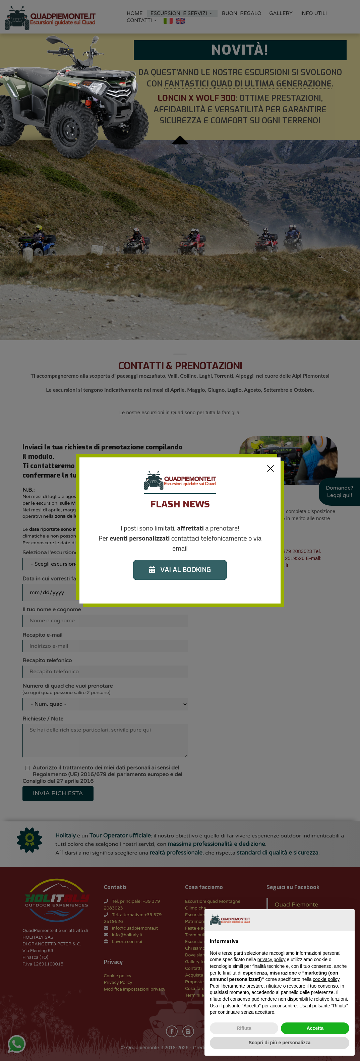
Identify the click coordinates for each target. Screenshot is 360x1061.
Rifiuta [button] (244, 1028)
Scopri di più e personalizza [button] (279, 1042)
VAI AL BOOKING (180, 569)
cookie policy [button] (326, 979)
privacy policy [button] (271, 959)
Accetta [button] (315, 1028)
